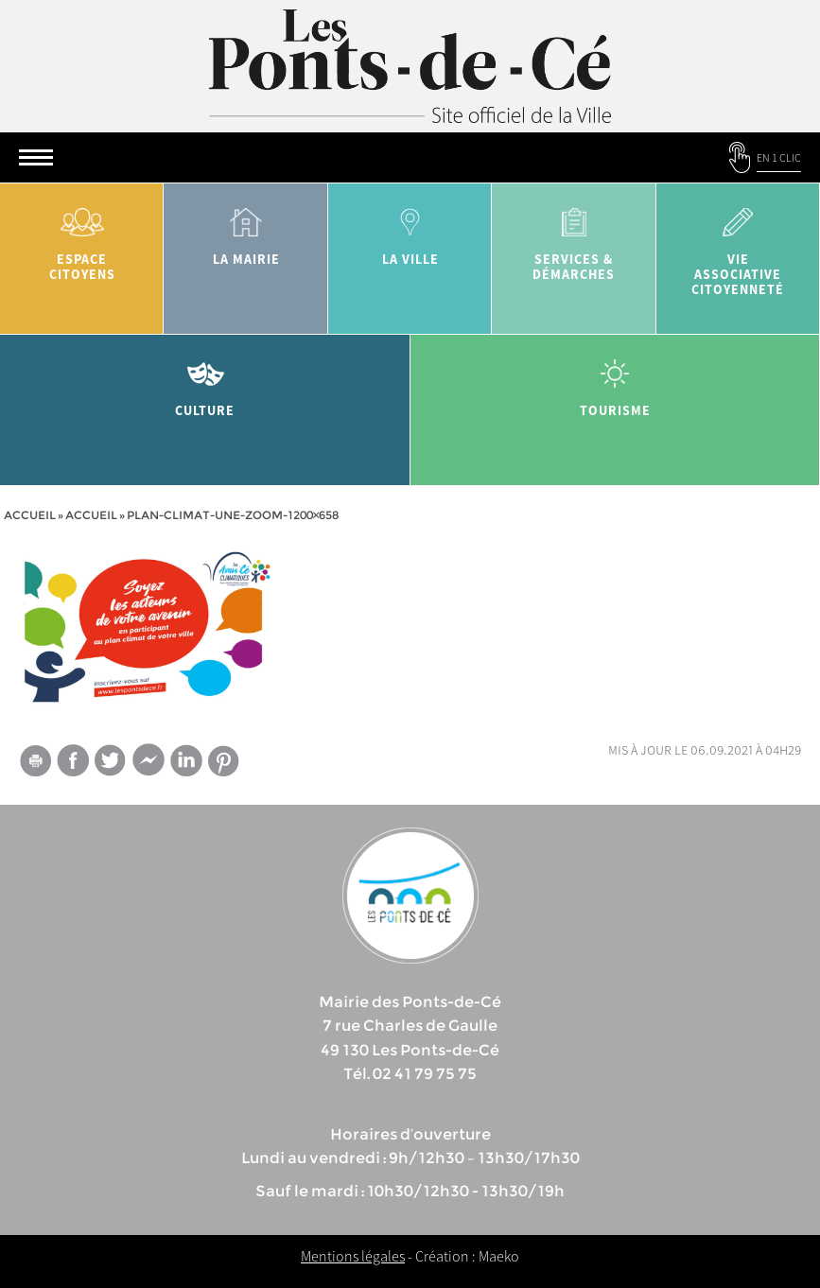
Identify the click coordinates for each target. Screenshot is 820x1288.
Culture (205, 381)
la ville (410, 230)
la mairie (245, 230)
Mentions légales (353, 1255)
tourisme (615, 381)
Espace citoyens (81, 238)
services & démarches (573, 238)
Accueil (30, 515)
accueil (91, 515)
